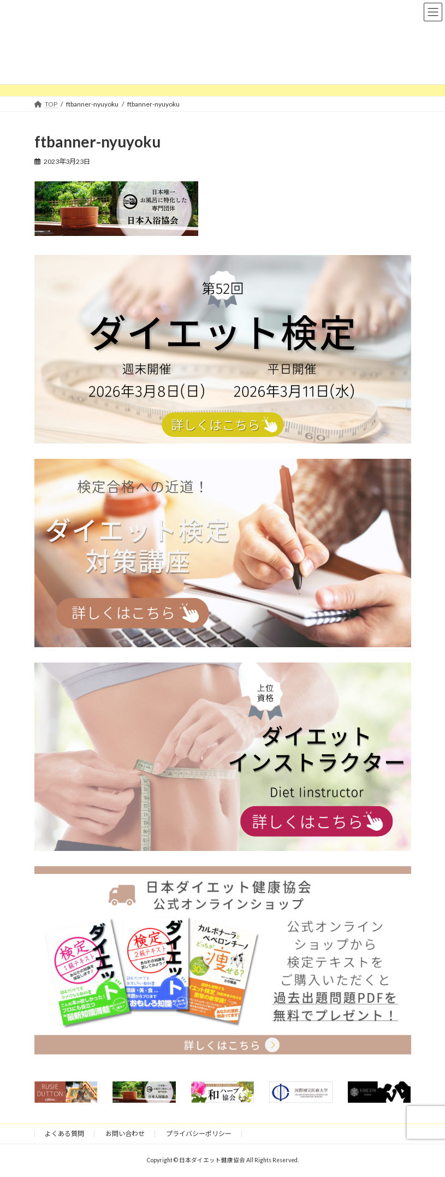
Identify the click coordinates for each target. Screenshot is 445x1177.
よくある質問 (64, 1133)
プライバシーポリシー (199, 1133)
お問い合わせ (125, 1133)
